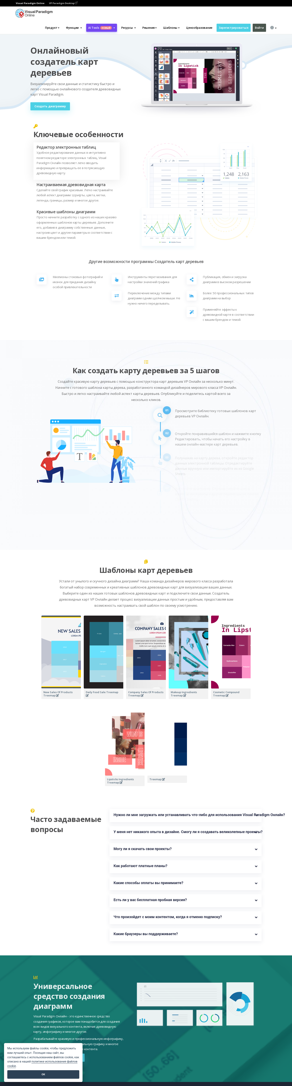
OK (43, 1074)
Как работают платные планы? (140, 866)
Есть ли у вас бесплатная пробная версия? (150, 900)
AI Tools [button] (101, 28)
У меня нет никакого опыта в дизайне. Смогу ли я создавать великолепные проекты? (186, 832)
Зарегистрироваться (233, 28)
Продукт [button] (52, 28)
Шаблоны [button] (171, 28)
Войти (259, 28)
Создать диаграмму (50, 106)
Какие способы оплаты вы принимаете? (148, 883)
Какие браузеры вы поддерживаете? (146, 934)
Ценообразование (199, 28)
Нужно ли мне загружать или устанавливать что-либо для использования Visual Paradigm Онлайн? (186, 815)
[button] (74, 28)
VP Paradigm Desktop (63, 3)
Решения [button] (149, 28)
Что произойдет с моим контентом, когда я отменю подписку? (168, 917)
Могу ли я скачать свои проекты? (143, 849)
